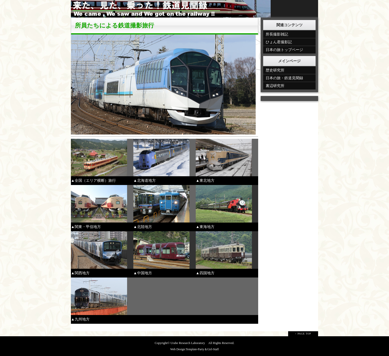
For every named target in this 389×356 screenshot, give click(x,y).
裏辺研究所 (275, 86)
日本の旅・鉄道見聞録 (284, 78)
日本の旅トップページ (284, 50)
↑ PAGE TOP (303, 333)
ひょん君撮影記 (279, 42)
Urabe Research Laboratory (188, 343)
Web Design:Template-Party (187, 349)
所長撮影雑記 (277, 34)
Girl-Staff (213, 349)
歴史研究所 (275, 70)
